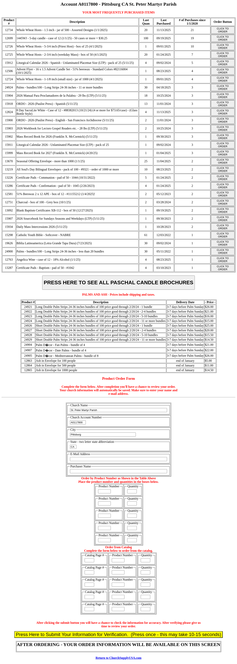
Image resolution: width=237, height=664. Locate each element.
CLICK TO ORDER (223, 30)
